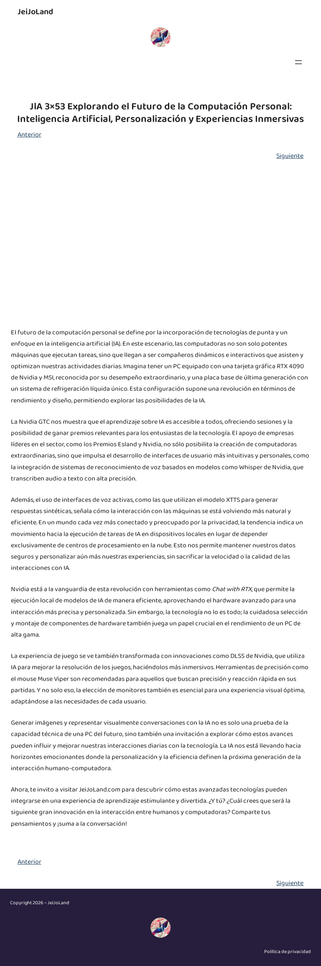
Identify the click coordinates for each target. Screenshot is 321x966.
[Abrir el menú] (298, 62)
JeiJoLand (35, 11)
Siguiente (289, 156)
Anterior (29, 134)
